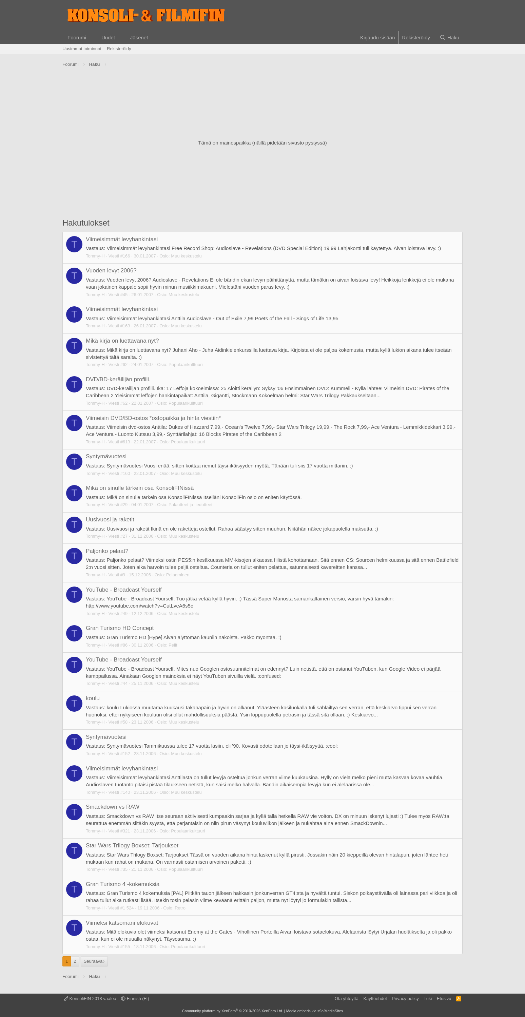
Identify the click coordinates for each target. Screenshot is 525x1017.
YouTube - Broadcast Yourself (124, 590)
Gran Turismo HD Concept (120, 628)
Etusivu (444, 998)
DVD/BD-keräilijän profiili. (118, 379)
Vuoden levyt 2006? (111, 270)
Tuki (428, 998)
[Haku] (449, 37)
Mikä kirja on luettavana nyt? (122, 341)
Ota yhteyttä (346, 998)
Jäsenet (139, 37)
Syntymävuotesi (106, 456)
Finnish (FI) (135, 998)
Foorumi (76, 37)
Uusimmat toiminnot (81, 48)
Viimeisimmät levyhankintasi (122, 239)
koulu (93, 698)
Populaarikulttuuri (185, 364)
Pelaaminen (178, 574)
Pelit (173, 645)
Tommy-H (95, 255)
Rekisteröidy (119, 48)
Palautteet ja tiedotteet (190, 504)
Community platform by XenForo (232, 1011)
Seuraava (93, 961)
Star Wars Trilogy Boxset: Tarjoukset (132, 845)
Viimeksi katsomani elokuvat (122, 923)
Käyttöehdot (375, 998)
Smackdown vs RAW (112, 807)
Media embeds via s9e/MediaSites (314, 1011)
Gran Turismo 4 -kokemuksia (122, 884)
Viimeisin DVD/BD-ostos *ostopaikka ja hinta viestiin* (153, 418)
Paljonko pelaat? (107, 551)
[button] (91, 37)
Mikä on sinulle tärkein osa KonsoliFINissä (140, 488)
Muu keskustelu (186, 255)
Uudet (108, 37)
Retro (180, 907)
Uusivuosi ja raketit (110, 519)
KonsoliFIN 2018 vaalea (90, 998)
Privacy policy (405, 998)
